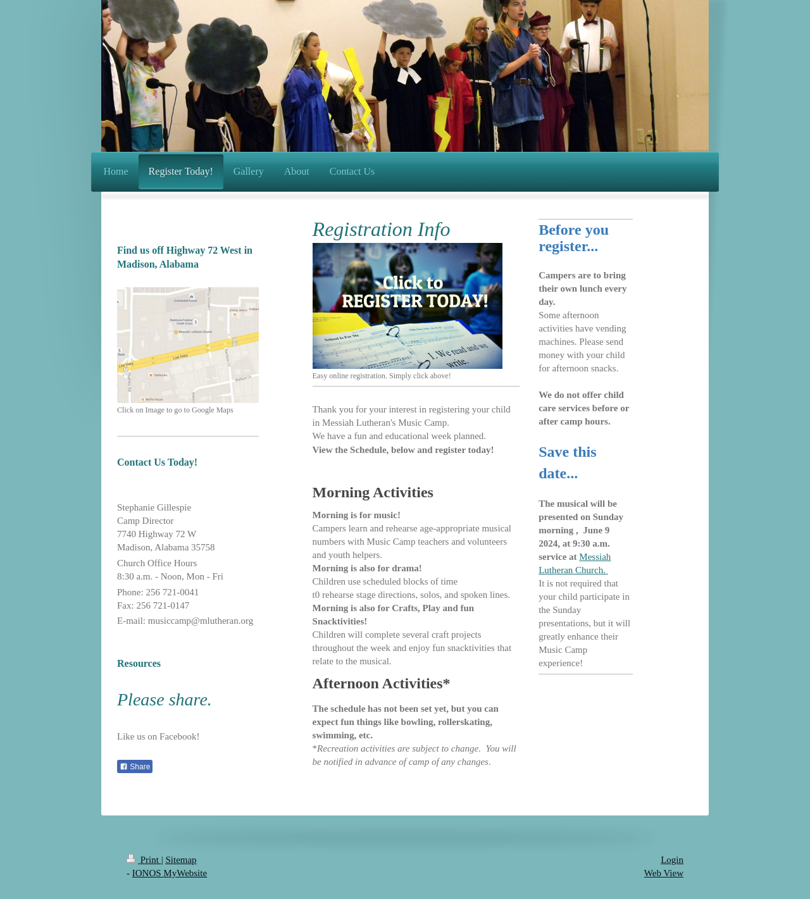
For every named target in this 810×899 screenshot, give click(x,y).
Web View (663, 873)
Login (672, 860)
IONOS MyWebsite (169, 873)
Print (144, 860)
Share (135, 766)
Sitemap (180, 860)
